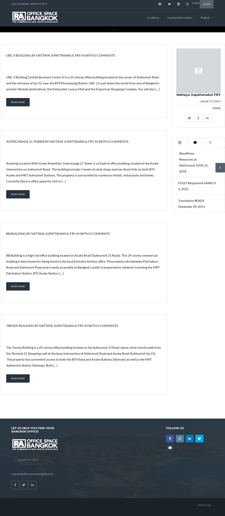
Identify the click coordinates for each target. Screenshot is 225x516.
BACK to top (204, 504)
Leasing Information (180, 17)
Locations (153, 17)
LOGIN (206, 4)
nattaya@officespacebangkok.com (32, 474)
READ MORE (18, 102)
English (205, 17)
